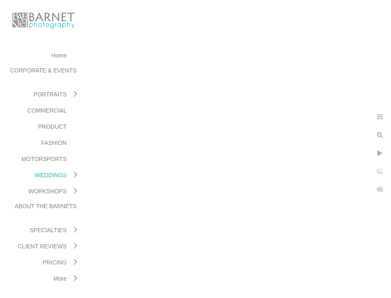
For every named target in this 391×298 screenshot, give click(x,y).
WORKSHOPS (47, 191)
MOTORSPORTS (44, 159)
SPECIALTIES (48, 230)
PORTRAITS (50, 94)
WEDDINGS (51, 175)
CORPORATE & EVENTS (43, 70)
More (60, 278)
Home (59, 55)
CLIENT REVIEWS (42, 246)
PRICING (55, 262)
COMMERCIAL (47, 110)
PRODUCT (52, 126)
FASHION (54, 142)
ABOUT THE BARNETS (45, 206)
